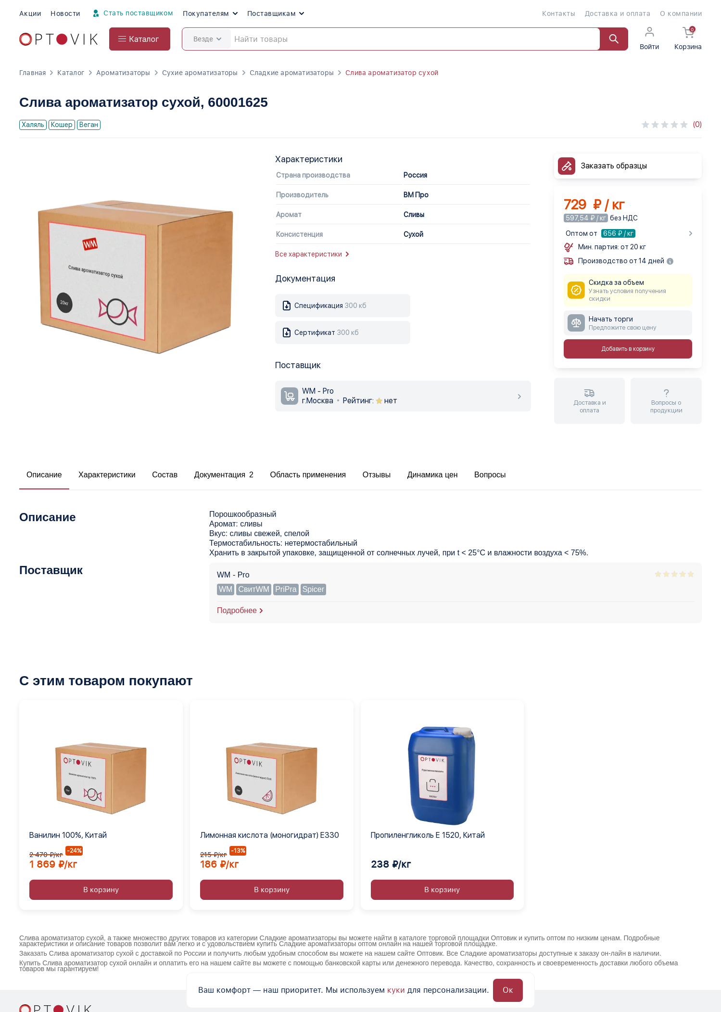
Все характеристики (312, 254)
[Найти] (609, 39)
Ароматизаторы (123, 73)
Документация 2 (223, 475)
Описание (44, 475)
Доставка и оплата (617, 13)
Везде (207, 39)
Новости (65, 13)
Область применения (308, 475)
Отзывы (377, 475)
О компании (681, 13)
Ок (508, 990)
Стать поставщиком (132, 13)
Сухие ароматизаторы (200, 73)
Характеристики (107, 475)
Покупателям (210, 13)
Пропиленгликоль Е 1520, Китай (428, 835)
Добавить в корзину (628, 349)
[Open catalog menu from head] (139, 39)
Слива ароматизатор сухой (391, 73)
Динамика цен (432, 475)
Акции (30, 13)
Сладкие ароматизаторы (292, 73)
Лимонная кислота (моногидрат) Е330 (269, 835)
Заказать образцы (614, 165)
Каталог (70, 73)
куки (396, 990)
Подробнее (237, 610)
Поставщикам (275, 13)
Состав (164, 475)
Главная (32, 73)
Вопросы (490, 475)
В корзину (101, 889)
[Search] (405, 39)
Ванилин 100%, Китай (68, 835)
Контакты (558, 13)
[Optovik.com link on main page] (58, 39)
